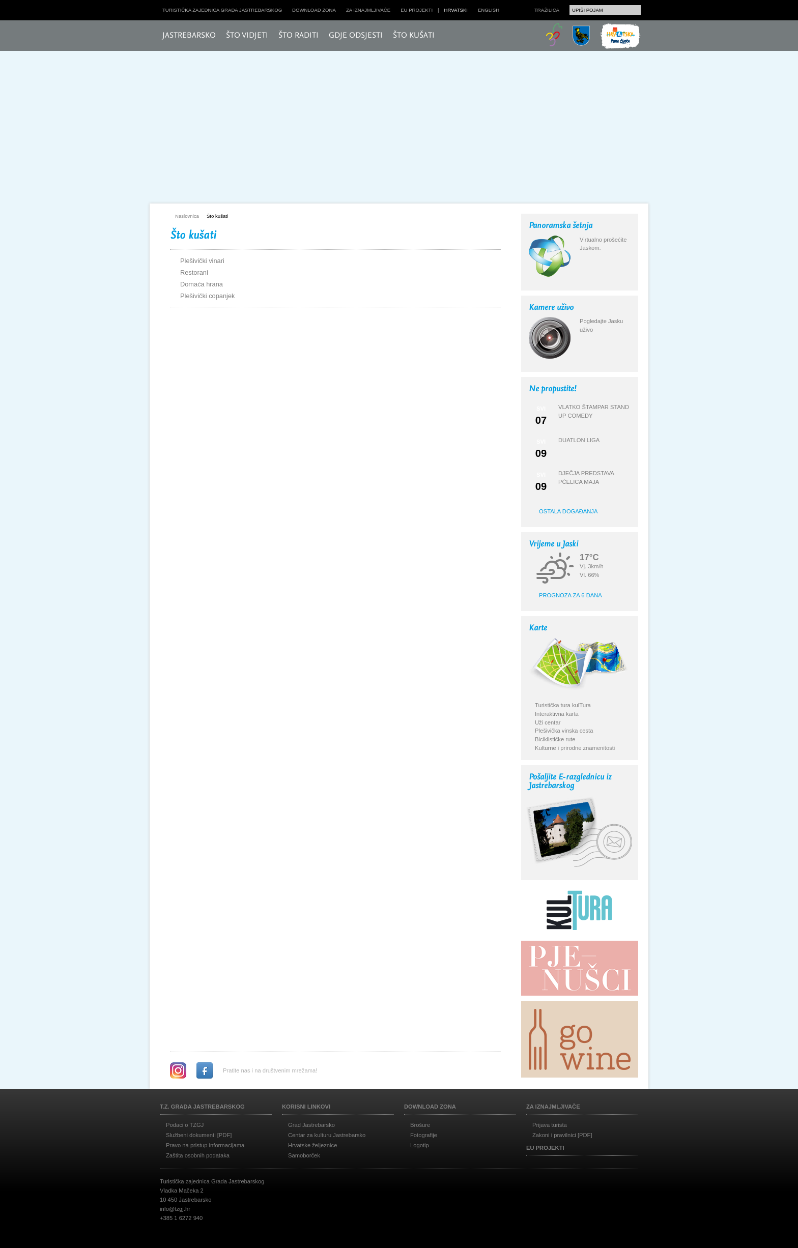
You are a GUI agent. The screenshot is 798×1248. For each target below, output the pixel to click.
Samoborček (304, 1155)
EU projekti (417, 10)
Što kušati (414, 36)
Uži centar (547, 722)
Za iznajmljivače (368, 10)
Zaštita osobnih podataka (198, 1155)
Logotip (419, 1145)
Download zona (314, 10)
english (488, 10)
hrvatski (456, 10)
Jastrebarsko (189, 36)
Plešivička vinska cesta (564, 731)
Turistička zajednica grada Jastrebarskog (222, 10)
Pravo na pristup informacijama (205, 1145)
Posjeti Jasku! (223, 161)
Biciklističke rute (555, 739)
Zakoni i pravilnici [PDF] (562, 1135)
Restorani (194, 272)
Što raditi (298, 36)
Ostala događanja (568, 511)
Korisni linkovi (306, 1107)
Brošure (420, 1125)
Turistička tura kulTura (563, 705)
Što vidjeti (247, 36)
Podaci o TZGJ (185, 1125)
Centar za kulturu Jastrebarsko (326, 1135)
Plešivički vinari (202, 261)
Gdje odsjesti (356, 36)
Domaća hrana (201, 284)
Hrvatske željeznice (312, 1145)
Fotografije (423, 1135)
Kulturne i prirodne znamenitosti (575, 748)
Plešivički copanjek (207, 296)
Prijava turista (549, 1125)
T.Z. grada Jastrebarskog (202, 1107)
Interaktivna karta (557, 714)
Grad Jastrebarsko (311, 1125)
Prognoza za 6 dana (570, 595)
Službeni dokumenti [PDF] (199, 1135)
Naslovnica (187, 216)
